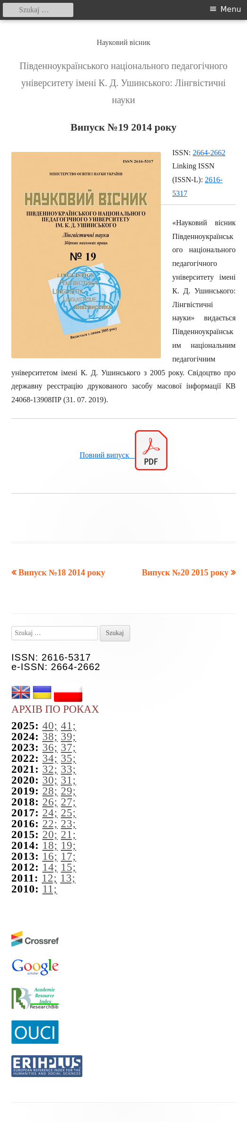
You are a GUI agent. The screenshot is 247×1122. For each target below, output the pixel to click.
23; (68, 824)
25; (68, 813)
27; (68, 802)
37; (68, 747)
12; (49, 878)
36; (49, 747)
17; (68, 856)
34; (49, 758)
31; (68, 780)
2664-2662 (209, 153)
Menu (231, 9)
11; (49, 889)
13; (67, 878)
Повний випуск (106, 455)
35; (68, 758)
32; (49, 769)
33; (68, 769)
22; (49, 824)
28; (49, 791)
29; (68, 791)
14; (49, 867)
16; (49, 856)
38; (49, 736)
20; (49, 834)
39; (68, 736)
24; (49, 813)
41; (68, 726)
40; (49, 726)
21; (68, 834)
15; (68, 867)
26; (49, 802)
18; (49, 845)
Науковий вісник (123, 42)
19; (68, 845)
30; (49, 780)
